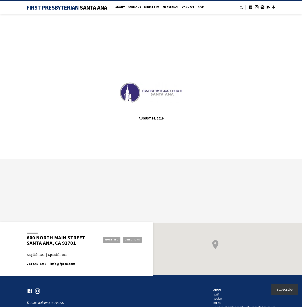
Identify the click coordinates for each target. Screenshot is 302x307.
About (120, 7)
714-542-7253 (36, 264)
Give (201, 7)
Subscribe (285, 289)
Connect (188, 7)
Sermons (134, 7)
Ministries (151, 7)
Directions (131, 239)
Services (217, 298)
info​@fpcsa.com (62, 264)
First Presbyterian (66, 7)
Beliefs (216, 303)
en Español (171, 7)
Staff (216, 294)
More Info (107, 239)
